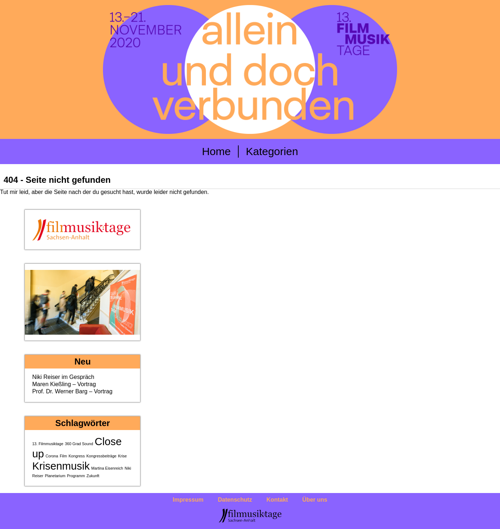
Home (216, 151)
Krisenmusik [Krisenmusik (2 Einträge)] (61, 466)
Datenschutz (235, 500)
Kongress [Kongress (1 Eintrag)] (77, 456)
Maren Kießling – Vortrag (64, 384)
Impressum (188, 500)
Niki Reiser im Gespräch (63, 377)
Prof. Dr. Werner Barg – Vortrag (72, 391)
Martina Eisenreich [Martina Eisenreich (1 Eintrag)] (107, 468)
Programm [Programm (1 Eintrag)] (76, 476)
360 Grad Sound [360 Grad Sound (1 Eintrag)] (79, 444)
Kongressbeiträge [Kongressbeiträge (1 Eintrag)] (101, 456)
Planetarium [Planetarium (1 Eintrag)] (55, 476)
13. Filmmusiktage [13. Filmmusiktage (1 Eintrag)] (47, 444)
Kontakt (277, 500)
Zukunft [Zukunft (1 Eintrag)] (92, 476)
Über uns (314, 500)
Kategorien (272, 151)
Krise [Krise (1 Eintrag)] (122, 456)
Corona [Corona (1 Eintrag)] (52, 456)
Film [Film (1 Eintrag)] (63, 456)
